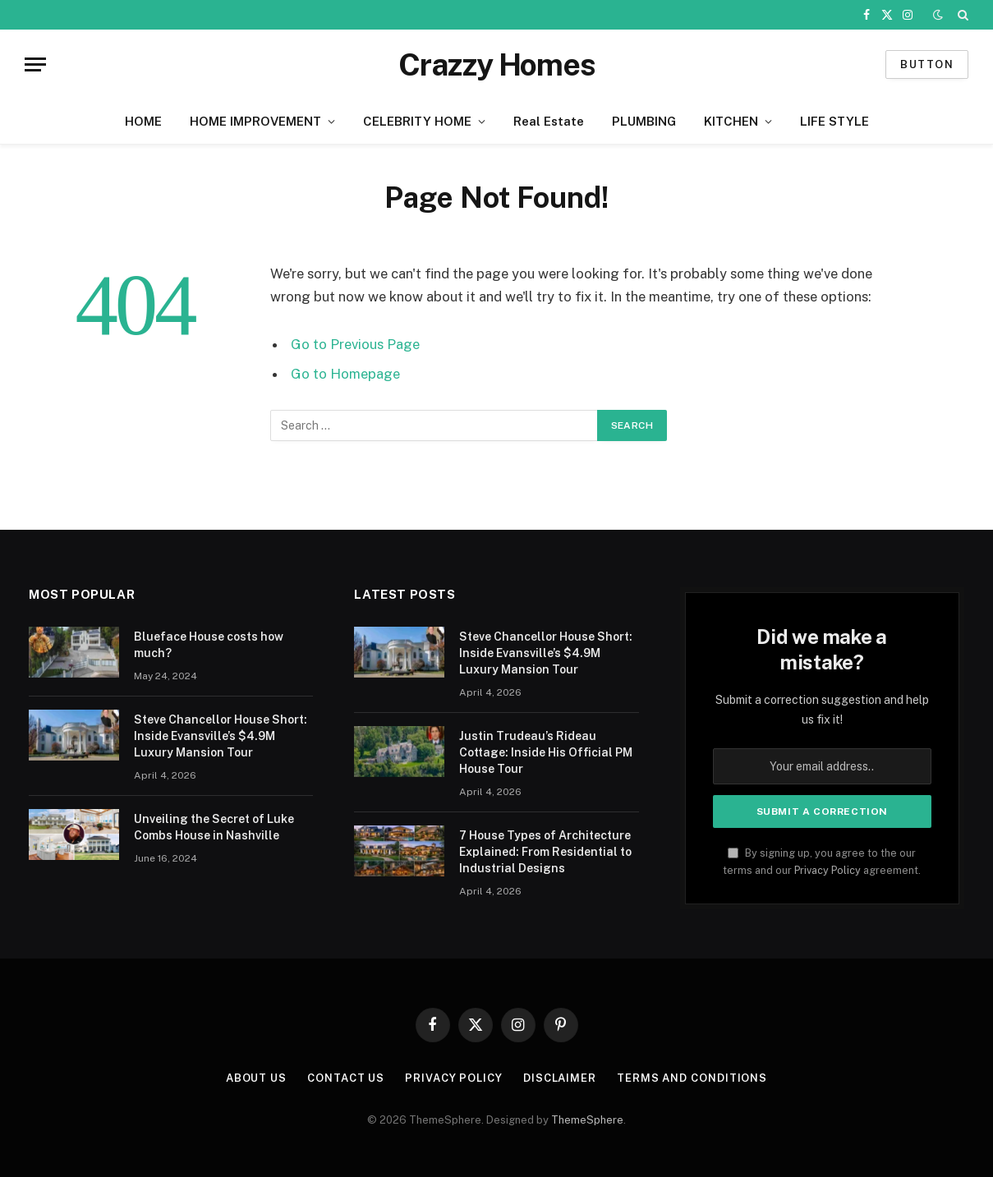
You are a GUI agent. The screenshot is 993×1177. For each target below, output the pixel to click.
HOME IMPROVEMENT (255, 121)
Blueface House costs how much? (208, 645)
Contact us (345, 1078)
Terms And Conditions (692, 1078)
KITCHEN (731, 121)
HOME (143, 121)
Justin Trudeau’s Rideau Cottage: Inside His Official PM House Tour (545, 752)
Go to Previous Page (355, 344)
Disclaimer (559, 1078)
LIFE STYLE (834, 121)
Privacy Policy (827, 870)
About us (256, 1078)
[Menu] (35, 64)
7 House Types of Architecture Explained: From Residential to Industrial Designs (545, 852)
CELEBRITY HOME (417, 121)
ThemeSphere (587, 1120)
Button (927, 64)
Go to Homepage (345, 374)
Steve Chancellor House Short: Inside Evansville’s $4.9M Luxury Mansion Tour (220, 736)
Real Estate (548, 121)
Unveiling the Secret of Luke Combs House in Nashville (214, 827)
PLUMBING (644, 121)
